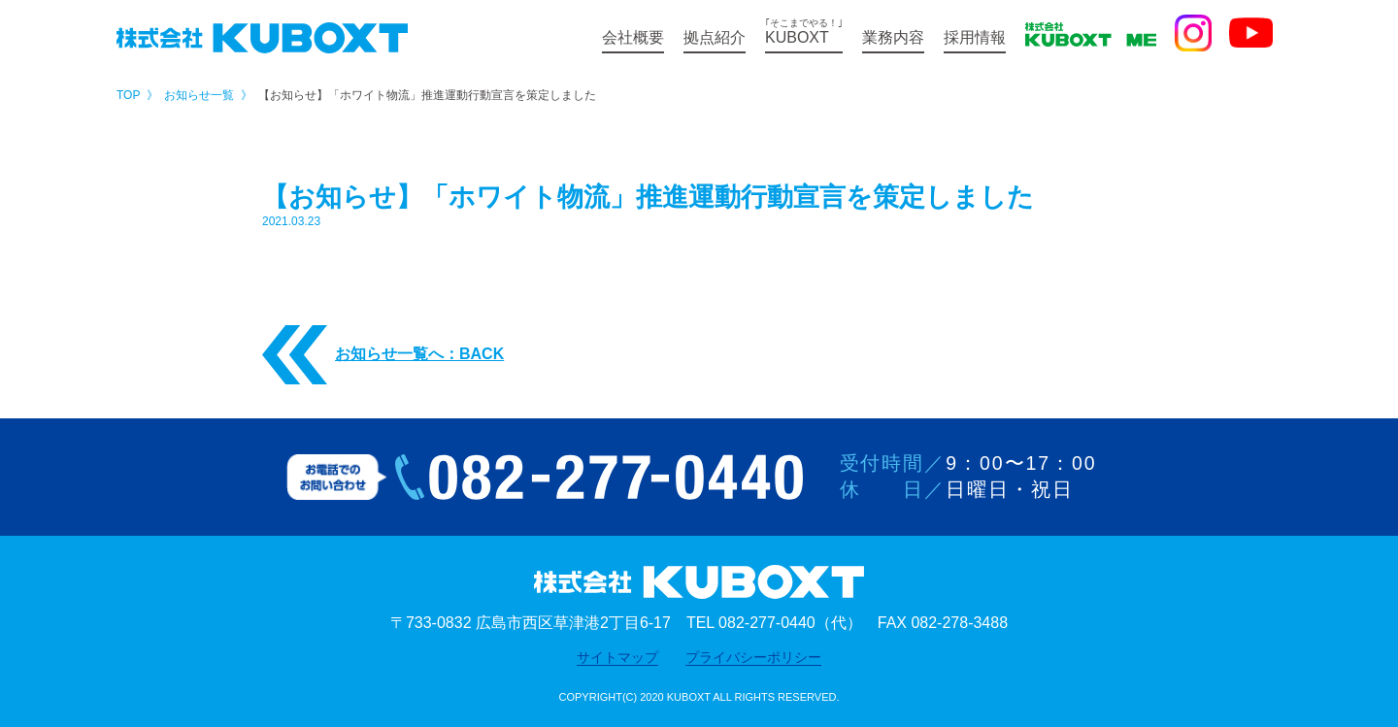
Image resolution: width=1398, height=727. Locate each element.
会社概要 (633, 37)
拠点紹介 (714, 37)
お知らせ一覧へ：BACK (383, 355)
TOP (128, 95)
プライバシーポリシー (753, 657)
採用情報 (975, 37)
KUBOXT (804, 32)
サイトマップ (617, 657)
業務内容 (893, 37)
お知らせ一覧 (199, 95)
